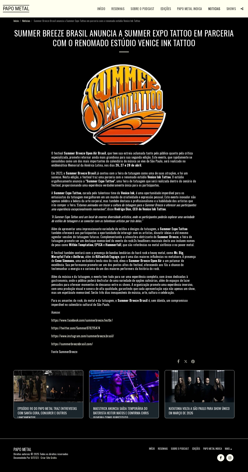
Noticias (26, 21)
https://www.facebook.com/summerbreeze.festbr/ (82, 320)
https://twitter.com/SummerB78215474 (75, 327)
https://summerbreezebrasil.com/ (72, 343)
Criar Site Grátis (49, 458)
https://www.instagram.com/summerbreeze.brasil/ (82, 335)
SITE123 (35, 458)
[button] (242, 8)
